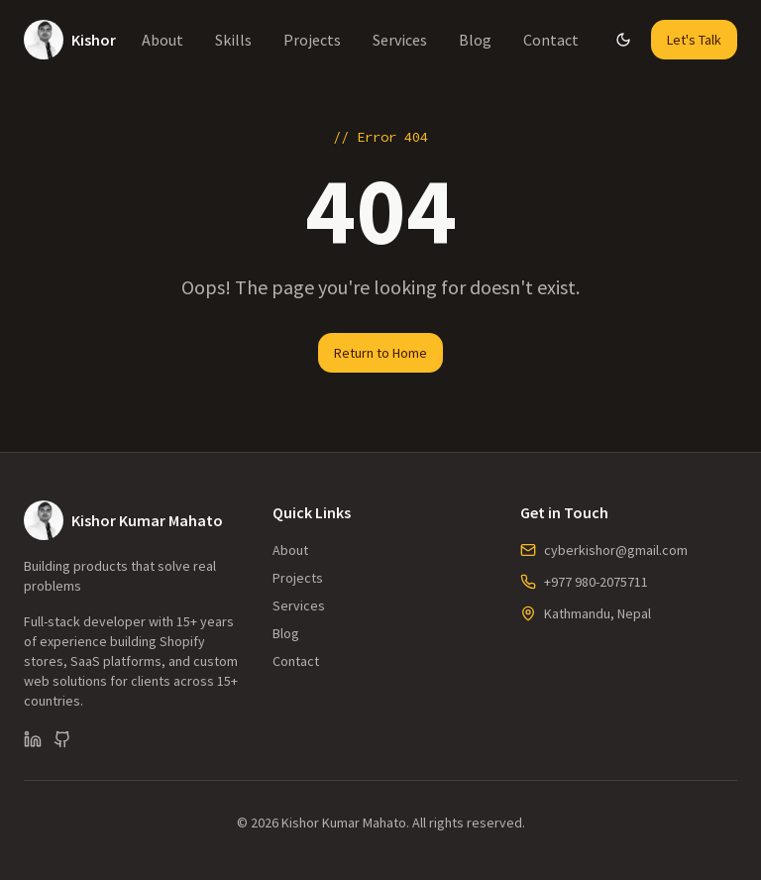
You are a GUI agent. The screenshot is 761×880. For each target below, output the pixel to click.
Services (400, 40)
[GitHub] (62, 739)
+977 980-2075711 (596, 582)
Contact (551, 40)
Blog (475, 40)
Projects (312, 40)
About (162, 40)
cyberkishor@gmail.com (616, 550)
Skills (233, 40)
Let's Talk (694, 40)
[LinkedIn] (33, 739)
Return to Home (380, 353)
